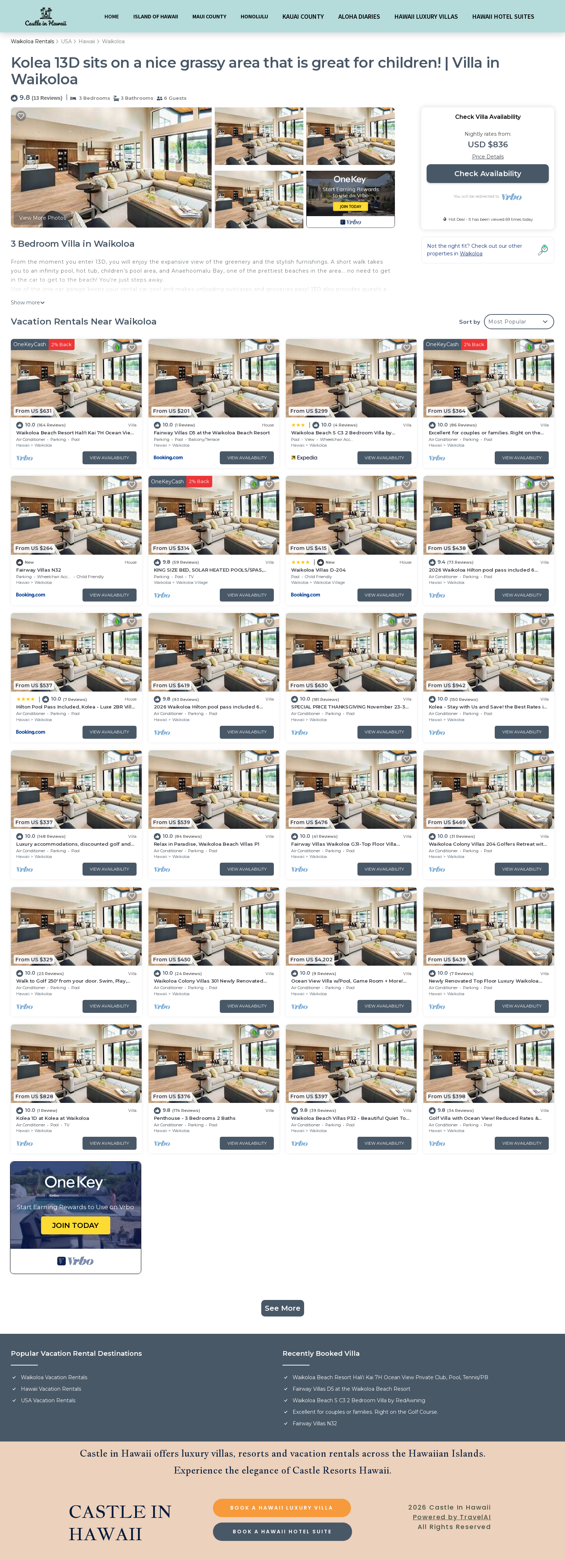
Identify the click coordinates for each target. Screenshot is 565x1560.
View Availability (109, 457)
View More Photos (42, 218)
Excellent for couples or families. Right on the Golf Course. (365, 1412)
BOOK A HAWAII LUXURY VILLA (281, 1507)
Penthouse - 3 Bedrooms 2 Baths (195, 1118)
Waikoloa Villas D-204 (318, 570)
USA (66, 41)
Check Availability (487, 173)
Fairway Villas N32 (38, 570)
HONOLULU (254, 16)
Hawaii (87, 41)
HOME (111, 16)
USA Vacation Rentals (48, 1400)
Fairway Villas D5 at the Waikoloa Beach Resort (212, 432)
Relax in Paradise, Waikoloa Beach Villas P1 (206, 844)
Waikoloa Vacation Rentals (54, 1377)
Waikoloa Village (192, 582)
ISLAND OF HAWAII (155, 16)
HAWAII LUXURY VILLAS (426, 16)
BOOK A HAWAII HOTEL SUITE (282, 1531)
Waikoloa (113, 41)
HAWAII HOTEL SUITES (503, 16)
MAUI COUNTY (209, 16)
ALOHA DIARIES (359, 16)
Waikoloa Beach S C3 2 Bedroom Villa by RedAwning (359, 1400)
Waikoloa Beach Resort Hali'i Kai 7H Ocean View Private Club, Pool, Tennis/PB (390, 1377)
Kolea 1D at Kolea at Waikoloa (52, 1118)
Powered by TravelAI (452, 1516)
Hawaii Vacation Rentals (51, 1389)
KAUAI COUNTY (303, 16)
